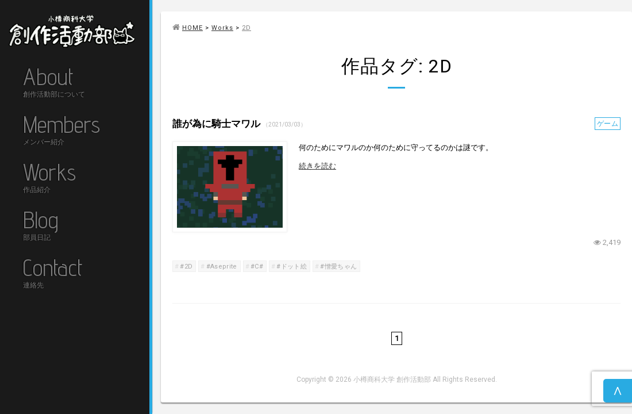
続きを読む (317, 166)
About (54, 83)
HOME (187, 28)
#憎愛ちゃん (338, 266)
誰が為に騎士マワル (217, 123)
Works (49, 179)
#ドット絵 (291, 266)
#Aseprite (221, 266)
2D (246, 28)
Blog (41, 226)
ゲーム (607, 124)
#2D (186, 266)
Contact (53, 274)
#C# (257, 266)
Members (61, 131)
